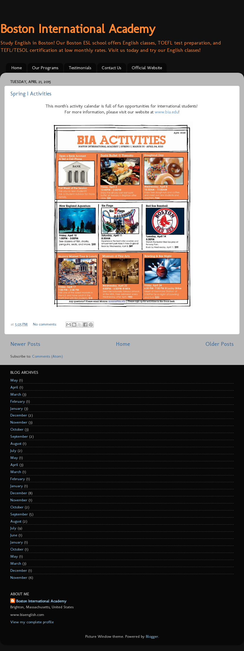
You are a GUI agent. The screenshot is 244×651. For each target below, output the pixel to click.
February (17, 401)
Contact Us (111, 67)
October (17, 429)
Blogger (152, 636)
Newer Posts (25, 344)
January (16, 408)
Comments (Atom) (47, 356)
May (14, 380)
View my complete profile (32, 621)
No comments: (45, 324)
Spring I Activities (31, 93)
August (15, 443)
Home (16, 67)
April (14, 387)
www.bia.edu (166, 112)
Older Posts (219, 344)
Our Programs (45, 67)
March (15, 394)
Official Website (147, 67)
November (18, 422)
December (18, 415)
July (13, 450)
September (19, 436)
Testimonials (79, 67)
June (13, 535)
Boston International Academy (77, 28)
